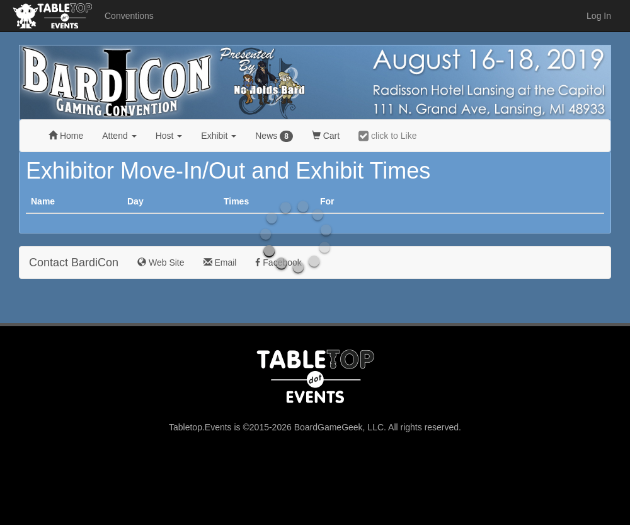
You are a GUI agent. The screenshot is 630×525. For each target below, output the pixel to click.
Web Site (160, 262)
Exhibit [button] (218, 136)
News (274, 136)
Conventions (129, 16)
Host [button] (169, 136)
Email (220, 262)
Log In (599, 16)
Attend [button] (119, 136)
